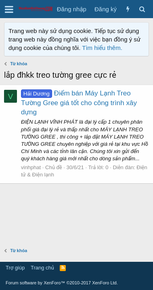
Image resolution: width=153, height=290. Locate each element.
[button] (9, 9)
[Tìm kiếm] (142, 9)
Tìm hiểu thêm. (102, 47)
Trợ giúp (15, 268)
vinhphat (31, 167)
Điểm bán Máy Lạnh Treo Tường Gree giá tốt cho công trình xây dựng (79, 102)
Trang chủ (42, 268)
